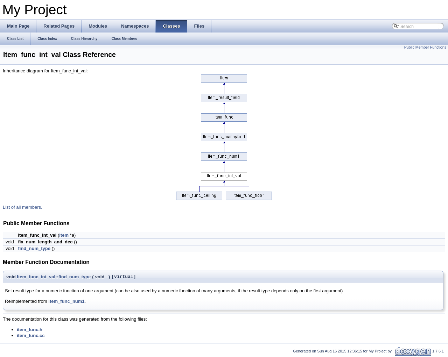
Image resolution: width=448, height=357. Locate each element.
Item (64, 235)
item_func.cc (30, 335)
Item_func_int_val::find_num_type (54, 276)
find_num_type (34, 248)
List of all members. (22, 207)
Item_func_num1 (66, 301)
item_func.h (29, 329)
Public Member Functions (425, 47)
